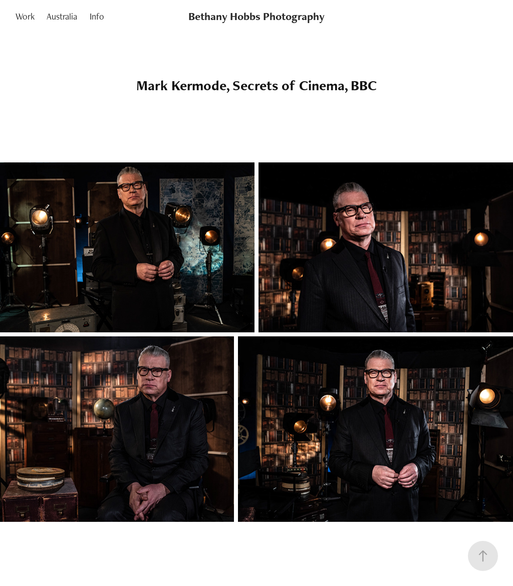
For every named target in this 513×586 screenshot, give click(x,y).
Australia (62, 16)
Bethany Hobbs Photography (256, 16)
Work (25, 16)
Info (97, 16)
